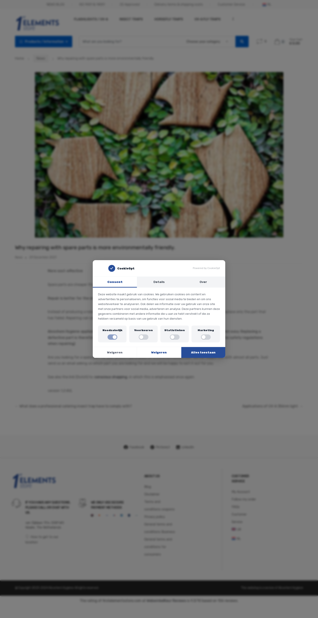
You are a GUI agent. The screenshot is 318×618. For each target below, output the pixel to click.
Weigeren (115, 352)
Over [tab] (203, 282)
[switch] (112, 337)
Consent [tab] (115, 282)
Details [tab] (159, 282)
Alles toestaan (203, 352)
